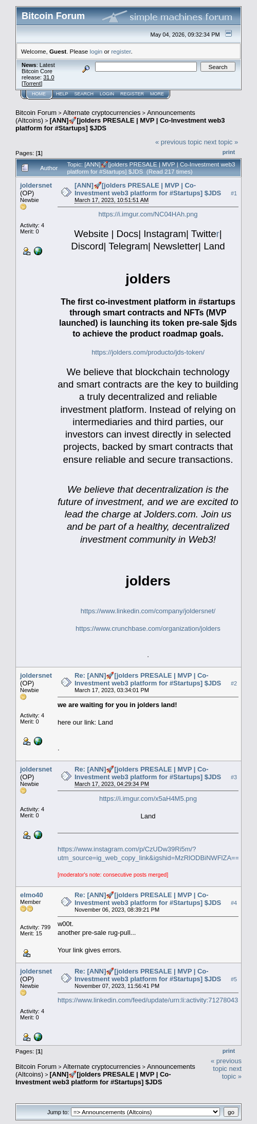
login (96, 51)
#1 (234, 193)
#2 (234, 683)
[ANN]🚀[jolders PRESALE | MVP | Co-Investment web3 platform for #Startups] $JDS (148, 189)
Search (84, 93)
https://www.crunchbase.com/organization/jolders (148, 628)
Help (62, 93)
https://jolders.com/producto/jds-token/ (148, 352)
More (157, 93)
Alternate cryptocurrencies (102, 112)
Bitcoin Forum (36, 112)
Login (107, 93)
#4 (234, 903)
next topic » (221, 142)
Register (132, 93)
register (121, 51)
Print (229, 152)
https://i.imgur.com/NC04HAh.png (148, 214)
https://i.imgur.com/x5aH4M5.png (148, 798)
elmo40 (31, 895)
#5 (234, 979)
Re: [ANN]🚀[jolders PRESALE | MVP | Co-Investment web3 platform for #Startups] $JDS (148, 679)
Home (39, 93)
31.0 (48, 77)
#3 (234, 777)
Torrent (32, 83)
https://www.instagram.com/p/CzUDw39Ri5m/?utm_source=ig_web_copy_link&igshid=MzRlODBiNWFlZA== (148, 853)
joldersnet (36, 185)
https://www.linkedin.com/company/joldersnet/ (148, 611)
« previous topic (178, 142)
